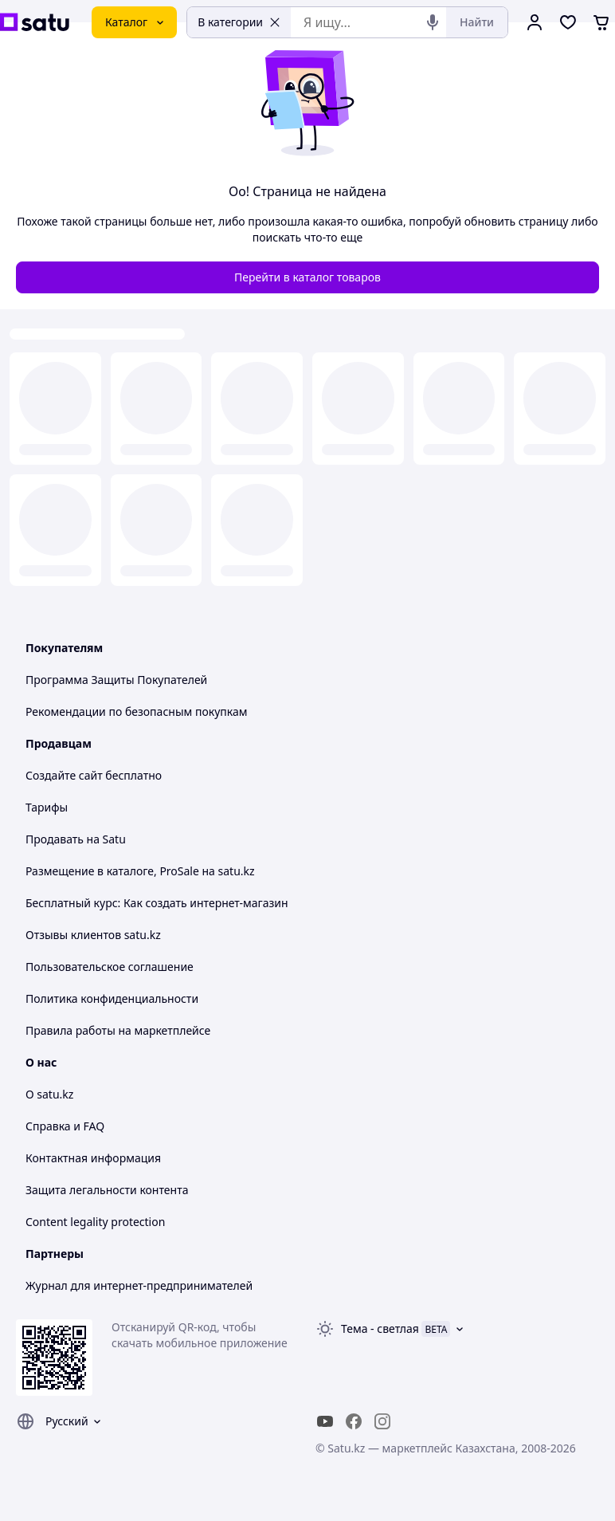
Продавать (54, 839)
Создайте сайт (64, 775)
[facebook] (353, 1421)
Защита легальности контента (106, 1189)
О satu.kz (49, 1094)
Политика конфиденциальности (111, 998)
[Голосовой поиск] (432, 22)
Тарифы (46, 807)
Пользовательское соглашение (109, 966)
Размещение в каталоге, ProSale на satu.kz (140, 870)
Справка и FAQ (64, 1126)
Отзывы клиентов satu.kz (93, 934)
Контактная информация (93, 1157)
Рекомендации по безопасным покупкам (136, 711)
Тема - (380, 1328)
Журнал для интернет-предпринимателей (139, 1285)
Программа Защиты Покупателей (116, 679)
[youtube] (325, 1421)
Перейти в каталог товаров (307, 277)
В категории (239, 21)
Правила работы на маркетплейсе (117, 1030)
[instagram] (382, 1421)
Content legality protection (95, 1221)
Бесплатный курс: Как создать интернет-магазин (156, 902)
